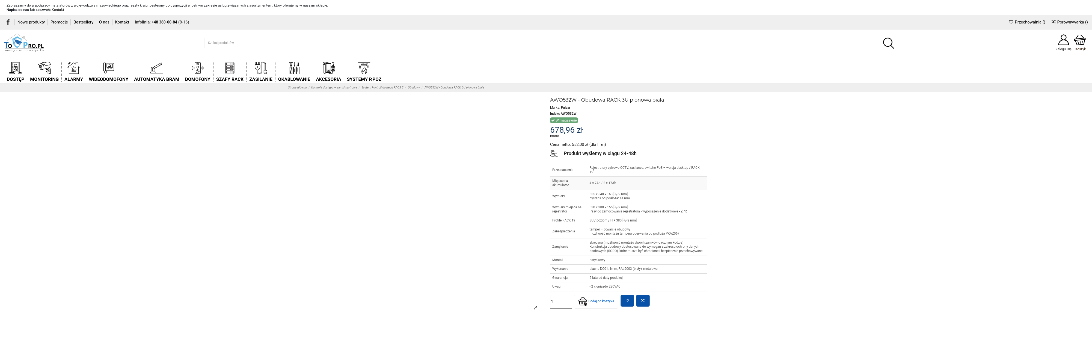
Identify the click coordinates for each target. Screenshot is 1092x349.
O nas (105, 22)
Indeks (555, 114)
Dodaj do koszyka (596, 301)
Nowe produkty (31, 22)
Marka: (555, 108)
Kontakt (58, 10)
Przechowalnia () (1027, 22)
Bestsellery (83, 22)
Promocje (60, 22)
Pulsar (565, 108)
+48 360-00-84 (164, 22)
